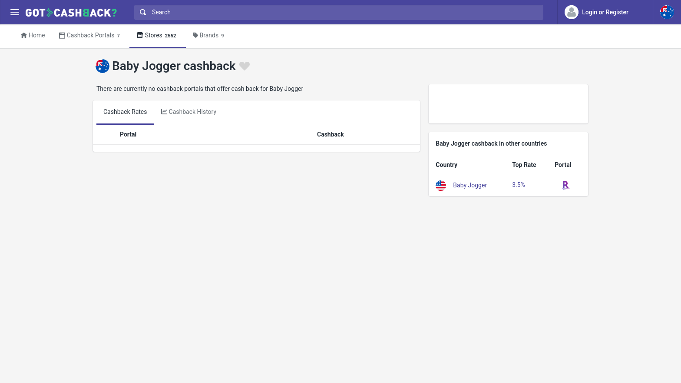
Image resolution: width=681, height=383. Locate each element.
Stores (157, 36)
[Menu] (14, 12)
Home (33, 35)
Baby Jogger (470, 184)
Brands (210, 36)
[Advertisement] (508, 103)
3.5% (518, 184)
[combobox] (337, 12)
